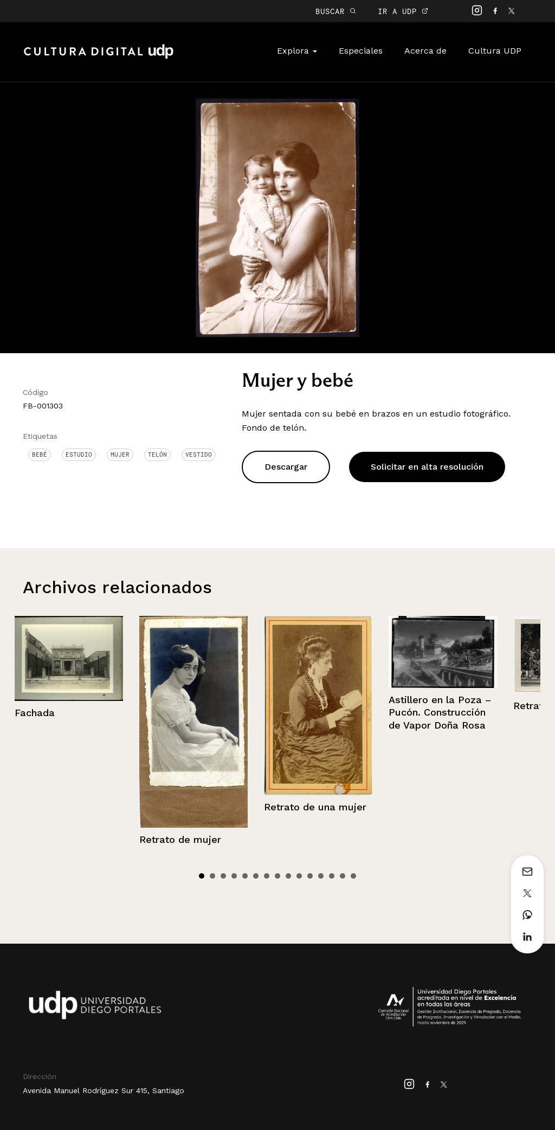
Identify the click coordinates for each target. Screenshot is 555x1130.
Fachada (35, 712)
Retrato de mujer (180, 839)
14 (342, 876)
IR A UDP (403, 11)
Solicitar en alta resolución (427, 467)
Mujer (120, 454)
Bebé (39, 454)
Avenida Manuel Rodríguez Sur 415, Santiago (103, 1090)
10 (299, 876)
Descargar (285, 467)
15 (353, 876)
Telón (157, 454)
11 (310, 876)
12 (321, 876)
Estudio (79, 454)
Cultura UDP (494, 51)
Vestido (198, 454)
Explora (297, 51)
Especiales (361, 51)
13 (331, 876)
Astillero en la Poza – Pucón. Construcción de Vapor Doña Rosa (440, 712)
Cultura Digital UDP (99, 57)
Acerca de (425, 51)
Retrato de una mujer (315, 807)
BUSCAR (335, 11)
